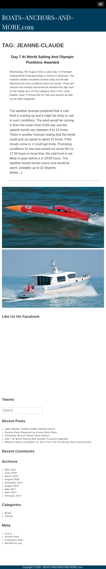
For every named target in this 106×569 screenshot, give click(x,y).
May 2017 (10, 489)
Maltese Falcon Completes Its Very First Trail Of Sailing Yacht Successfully (48, 442)
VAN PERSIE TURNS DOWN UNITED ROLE (30, 429)
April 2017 (11, 492)
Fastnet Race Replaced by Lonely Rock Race (31, 432)
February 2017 (13, 496)
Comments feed (14, 540)
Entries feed (12, 536)
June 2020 (11, 473)
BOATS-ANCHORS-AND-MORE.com (63, 567)
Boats (8, 513)
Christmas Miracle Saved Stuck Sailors (27, 435)
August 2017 (12, 486)
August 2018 (12, 479)
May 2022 (10, 469)
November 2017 (14, 483)
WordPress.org (13, 543)
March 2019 (11, 476)
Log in (8, 533)
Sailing (9, 516)
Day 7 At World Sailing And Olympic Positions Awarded (36, 439)
